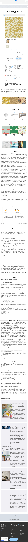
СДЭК (20, 532)
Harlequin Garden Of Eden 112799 (19, 226)
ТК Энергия (21, 534)
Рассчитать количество (20, 60)
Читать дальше (12, 443)
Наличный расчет (22, 526)
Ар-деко (9, 71)
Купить (19, 58)
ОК (2, 540)
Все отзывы (2, 223)
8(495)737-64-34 (17, 317)
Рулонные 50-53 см (19, 68)
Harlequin (10, 67)
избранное (22, 58)
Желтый (18, 67)
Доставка (6, 80)
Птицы (11, 71)
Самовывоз (21, 529)
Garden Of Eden (10, 66)
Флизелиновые (19, 65)
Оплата (6, 73)
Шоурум (12, 541)
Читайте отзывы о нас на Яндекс (22, 223)
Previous (1, 101)
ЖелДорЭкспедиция (22, 533)
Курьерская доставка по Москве (22, 530)
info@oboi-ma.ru (22, 305)
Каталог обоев (13, 534)
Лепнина (12, 536)
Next (26, 101)
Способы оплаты (21, 524)
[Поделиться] (15, 50)
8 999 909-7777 (3, 526)
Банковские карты (22, 525)
